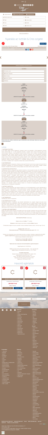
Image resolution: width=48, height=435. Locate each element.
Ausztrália (19, 311)
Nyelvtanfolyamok (36, 385)
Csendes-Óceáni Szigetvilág (22, 314)
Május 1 (34, 375)
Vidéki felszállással (36, 416)
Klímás (34, 366)
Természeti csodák (5, 379)
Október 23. (35, 341)
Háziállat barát (20, 376)
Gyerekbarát (20, 372)
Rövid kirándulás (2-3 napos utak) (38, 392)
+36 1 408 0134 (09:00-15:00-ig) (25, 428)
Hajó (33, 317)
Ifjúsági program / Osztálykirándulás (8, 362)
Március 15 (34, 376)
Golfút (3, 358)
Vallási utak (35, 410)
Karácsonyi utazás (36, 330)
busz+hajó (34, 312)
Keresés (24, 29)
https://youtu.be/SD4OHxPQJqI (28, 160)
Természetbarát (35, 403)
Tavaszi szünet (35, 346)
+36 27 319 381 (6, 428)
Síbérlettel (34, 393)
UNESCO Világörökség (36, 407)
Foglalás (24, 100)
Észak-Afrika (20, 319)
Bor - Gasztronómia (21, 356)
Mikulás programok (36, 380)
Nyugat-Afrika (20, 331)
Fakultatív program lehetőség (22, 365)
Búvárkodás (19, 358)
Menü (24, 1)
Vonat (34, 324)
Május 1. (34, 334)
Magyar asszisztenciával (37, 372)
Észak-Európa (20, 322)
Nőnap (34, 339)
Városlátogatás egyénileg (37, 413)
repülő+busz (35, 318)
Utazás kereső (8, 14)
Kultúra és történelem (6, 366)
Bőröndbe (42, 43)
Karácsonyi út (35, 361)
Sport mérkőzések (5, 373)
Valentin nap (35, 347)
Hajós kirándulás (20, 375)
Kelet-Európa (20, 325)
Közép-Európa (20, 329)
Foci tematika (20, 369)
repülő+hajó (35, 319)
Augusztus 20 (20, 354)
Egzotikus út (4, 355)
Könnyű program (35, 369)
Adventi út (19, 351)
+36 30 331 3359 (6, 427)
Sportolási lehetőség (36, 396)
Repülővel (34, 321)
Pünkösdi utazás (35, 343)
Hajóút (3, 361)
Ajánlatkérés (4, 422)
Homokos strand (35, 352)
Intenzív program (35, 359)
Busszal (34, 311)
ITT (32, 236)
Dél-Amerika (20, 317)
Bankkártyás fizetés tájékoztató (7, 421)
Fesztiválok (4, 356)
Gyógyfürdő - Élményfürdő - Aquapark (24, 373)
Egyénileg (34, 314)
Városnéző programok (6, 382)
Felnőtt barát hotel (21, 366)
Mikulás (34, 337)
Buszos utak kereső (19, 14)
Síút (3, 372)
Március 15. (35, 336)
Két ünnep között (35, 333)
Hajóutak (19, 324)
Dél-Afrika (19, 315)
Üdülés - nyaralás (5, 383)
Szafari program (35, 397)
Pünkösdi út (35, 389)
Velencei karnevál (36, 414)
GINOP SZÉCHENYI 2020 (32, 421)
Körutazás (4, 368)
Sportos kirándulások (5, 375)
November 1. (35, 340)
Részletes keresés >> (24, 33)
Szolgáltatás (35, 322)
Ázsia (18, 312)
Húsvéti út (34, 355)
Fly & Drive (34, 315)
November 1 (35, 383)
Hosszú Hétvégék (36, 354)
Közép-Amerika (20, 328)
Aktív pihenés (20, 352)
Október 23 (34, 386)
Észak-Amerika (20, 321)
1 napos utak (4, 351)
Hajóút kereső (31, 14)
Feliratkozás (24, 304)
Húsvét (34, 329)
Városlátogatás (4, 380)
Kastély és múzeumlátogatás (38, 362)
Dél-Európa (19, 318)
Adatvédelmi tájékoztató (18, 421)
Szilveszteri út (35, 399)
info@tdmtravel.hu (18, 5)
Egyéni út (3, 354)
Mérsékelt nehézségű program (38, 379)
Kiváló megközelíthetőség (37, 365)
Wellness (34, 417)
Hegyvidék (34, 351)
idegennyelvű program (36, 356)
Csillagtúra (19, 361)
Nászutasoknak (35, 382)
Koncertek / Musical (5, 365)
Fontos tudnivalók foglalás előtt (23, 65)
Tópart (34, 406)
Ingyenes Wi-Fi (35, 358)
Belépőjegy (4, 352)
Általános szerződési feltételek (12, 422)
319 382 (10, 428)
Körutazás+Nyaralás (5, 369)
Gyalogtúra (4, 359)
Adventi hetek (35, 327)
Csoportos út (20, 362)
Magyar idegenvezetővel (37, 373)
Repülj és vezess (35, 390)
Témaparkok (35, 400)
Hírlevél (25, 421)
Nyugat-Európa (20, 332)
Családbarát (20, 359)
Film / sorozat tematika (21, 368)
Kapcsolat (39, 421)
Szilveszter (34, 344)
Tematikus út (4, 376)
